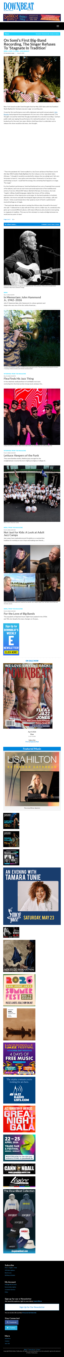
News (6, 292)
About (25, 1349)
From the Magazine (18, 374)
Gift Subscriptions (10, 1270)
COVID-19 (11, 51)
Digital (32, 742)
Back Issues (8, 1273)
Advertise (8, 1338)
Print (27, 742)
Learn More (38, 1301)
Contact (7, 1341)
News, (6, 51)
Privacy (38, 1349)
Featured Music (32, 748)
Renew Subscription (10, 1287)
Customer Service (10, 1289)
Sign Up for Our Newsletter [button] (32, 1307)
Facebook (11, 1322)
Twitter (11, 1328)
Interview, (7, 374)
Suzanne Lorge (9, 53)
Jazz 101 (7, 1343)
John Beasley (24, 51)
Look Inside (32, 736)
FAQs (6, 1292)
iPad (37, 742)
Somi (17, 51)
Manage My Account (11, 1284)
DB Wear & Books (10, 1275)
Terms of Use (31, 1349)
